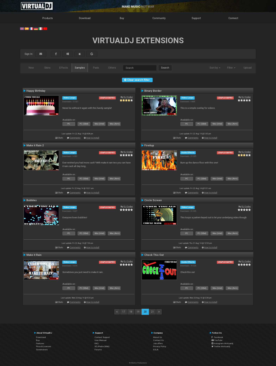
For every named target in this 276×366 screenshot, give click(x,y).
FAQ (97, 343)
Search (165, 67)
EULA (155, 349)
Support (196, 18)
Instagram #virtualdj (222, 343)
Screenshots (42, 349)
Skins (47, 67)
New (31, 67)
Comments (75, 138)
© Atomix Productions (138, 363)
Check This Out (154, 255)
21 (152, 311)
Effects (63, 67)
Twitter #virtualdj (221, 346)
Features (40, 343)
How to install (92, 138)
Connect (233, 18)
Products (47, 18)
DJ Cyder (128, 97)
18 (130, 311)
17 (123, 311)
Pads (96, 67)
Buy (122, 18)
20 (145, 311)
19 (138, 311)
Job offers (158, 343)
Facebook (217, 337)
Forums (98, 349)
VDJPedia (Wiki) (102, 346)
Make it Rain (34, 255)
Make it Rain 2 (35, 145)
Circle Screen (153, 200)
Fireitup (149, 145)
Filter (231, 67)
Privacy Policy (159, 346)
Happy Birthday (35, 90)
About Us (157, 337)
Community (159, 18)
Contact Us (158, 340)
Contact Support (102, 337)
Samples (80, 67)
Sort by (215, 67)
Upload (248, 67)
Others (112, 67)
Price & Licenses (43, 346)
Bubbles (31, 200)
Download (84, 18)
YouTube (217, 340)
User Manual (100, 340)
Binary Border (153, 90)
